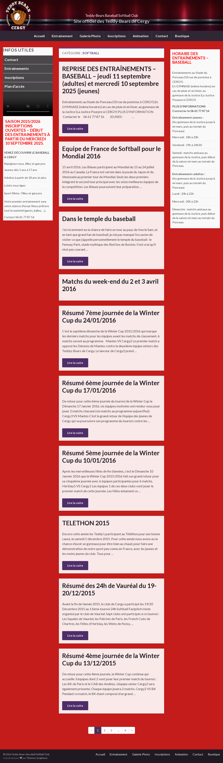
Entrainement (62, 36)
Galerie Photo (90, 36)
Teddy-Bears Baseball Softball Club (111, 14)
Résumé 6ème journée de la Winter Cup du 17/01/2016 (110, 386)
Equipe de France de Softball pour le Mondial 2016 (111, 152)
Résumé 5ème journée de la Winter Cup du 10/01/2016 (110, 456)
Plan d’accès (14, 86)
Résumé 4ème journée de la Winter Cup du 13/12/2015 (110, 659)
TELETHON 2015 (85, 523)
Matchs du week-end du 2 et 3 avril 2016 (110, 285)
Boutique (182, 36)
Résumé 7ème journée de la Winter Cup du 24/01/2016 (110, 316)
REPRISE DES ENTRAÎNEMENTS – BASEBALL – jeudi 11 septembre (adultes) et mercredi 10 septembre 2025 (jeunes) (110, 80)
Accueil (39, 36)
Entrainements (17, 68)
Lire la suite (75, 128)
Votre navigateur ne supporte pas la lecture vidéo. (28, 103)
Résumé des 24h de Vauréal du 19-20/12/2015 (109, 589)
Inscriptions (117, 36)
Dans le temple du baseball (99, 218)
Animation (141, 36)
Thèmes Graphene (37, 758)
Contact (162, 36)
